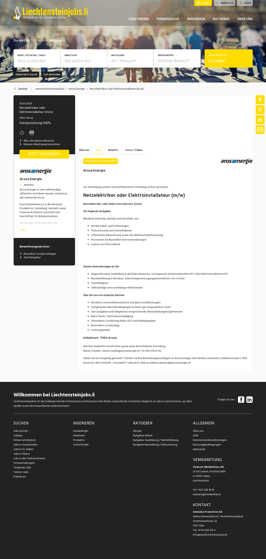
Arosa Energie (77, 89)
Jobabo (18, 435)
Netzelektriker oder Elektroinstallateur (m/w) (116, 89)
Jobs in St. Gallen (23, 449)
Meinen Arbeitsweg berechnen (39, 144)
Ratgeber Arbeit (142, 435)
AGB (195, 435)
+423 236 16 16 (205, 489)
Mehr (23, 229)
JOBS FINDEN (138, 19)
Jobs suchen (21, 431)
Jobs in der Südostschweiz (29, 458)
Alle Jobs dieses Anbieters (36, 141)
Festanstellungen (24, 463)
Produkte (78, 440)
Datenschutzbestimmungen (209, 440)
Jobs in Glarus (21, 453)
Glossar (137, 431)
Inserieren (78, 435)
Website (27, 185)
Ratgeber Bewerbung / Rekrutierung (154, 444)
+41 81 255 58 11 (206, 530)
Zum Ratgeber (30, 257)
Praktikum (19, 476)
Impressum (199, 449)
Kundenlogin (80, 431)
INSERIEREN (196, 19)
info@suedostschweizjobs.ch (210, 534)
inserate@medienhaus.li (207, 494)
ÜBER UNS (245, 19)
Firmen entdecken (24, 440)
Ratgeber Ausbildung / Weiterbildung (155, 440)
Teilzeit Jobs (21, 472)
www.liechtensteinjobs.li (49, 89)
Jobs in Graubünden (25, 444)
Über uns (198, 431)
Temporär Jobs (22, 467)
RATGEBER (221, 19)
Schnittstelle (80, 444)
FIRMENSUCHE (168, 19)
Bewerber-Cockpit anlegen (38, 254)
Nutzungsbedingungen (206, 444)
